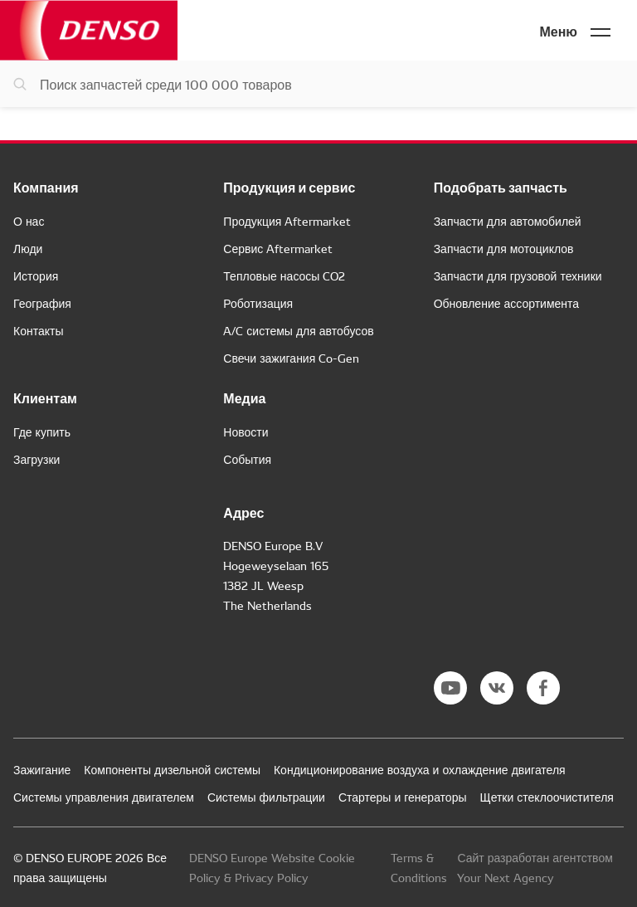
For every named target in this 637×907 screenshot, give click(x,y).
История (35, 275)
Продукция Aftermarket (287, 220)
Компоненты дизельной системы (172, 769)
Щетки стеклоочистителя (547, 796)
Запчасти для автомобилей (507, 220)
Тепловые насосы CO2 (284, 275)
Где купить (42, 431)
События (247, 459)
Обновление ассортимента (506, 303)
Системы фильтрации (266, 796)
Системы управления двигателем (103, 796)
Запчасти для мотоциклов (504, 248)
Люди (27, 248)
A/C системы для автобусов (298, 330)
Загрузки (36, 459)
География (42, 303)
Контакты (38, 330)
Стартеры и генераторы (402, 796)
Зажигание (42, 769)
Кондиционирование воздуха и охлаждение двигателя (420, 769)
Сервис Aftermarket (278, 248)
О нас (28, 220)
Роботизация (258, 303)
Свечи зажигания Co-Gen (291, 357)
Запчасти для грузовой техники (518, 275)
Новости (245, 431)
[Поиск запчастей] (318, 84)
